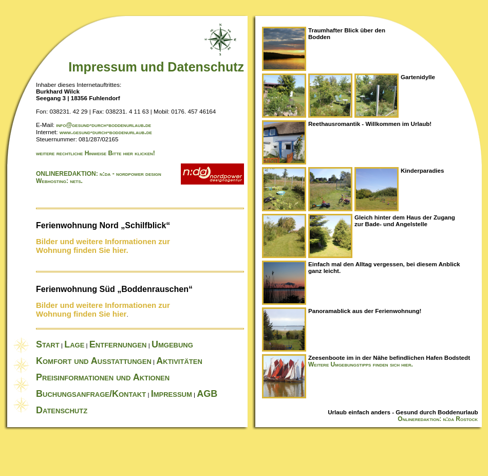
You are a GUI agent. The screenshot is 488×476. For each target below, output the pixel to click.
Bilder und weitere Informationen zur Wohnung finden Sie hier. (103, 245)
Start (48, 344)
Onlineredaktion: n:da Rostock (443, 419)
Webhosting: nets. (59, 181)
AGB (207, 394)
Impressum (171, 394)
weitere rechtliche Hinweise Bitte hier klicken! (95, 153)
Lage (74, 344)
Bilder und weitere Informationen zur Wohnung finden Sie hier (103, 309)
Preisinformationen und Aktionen (103, 377)
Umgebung (172, 344)
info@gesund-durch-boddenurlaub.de (103, 125)
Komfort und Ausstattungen (94, 361)
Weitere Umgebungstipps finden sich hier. (360, 364)
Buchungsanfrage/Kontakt (91, 394)
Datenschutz (61, 410)
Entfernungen (118, 344)
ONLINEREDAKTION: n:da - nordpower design (98, 173)
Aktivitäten (179, 361)
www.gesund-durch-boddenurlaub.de (106, 132)
